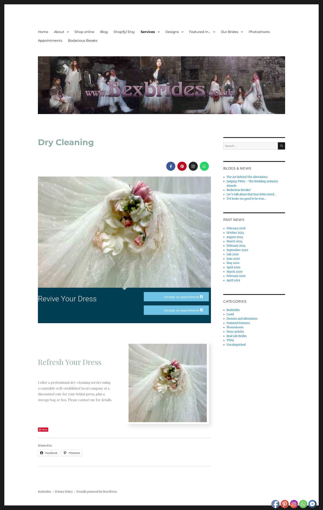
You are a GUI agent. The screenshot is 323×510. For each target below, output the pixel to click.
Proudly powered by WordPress (96, 492)
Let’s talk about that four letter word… (251, 194)
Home (43, 32)
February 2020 (236, 276)
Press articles (235, 331)
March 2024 (234, 241)
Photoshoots (259, 32)
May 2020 (233, 263)
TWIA (230, 340)
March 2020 (234, 271)
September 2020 (237, 250)
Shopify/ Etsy (124, 32)
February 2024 (236, 245)
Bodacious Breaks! (239, 190)
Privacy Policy (64, 492)
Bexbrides (233, 310)
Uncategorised (236, 344)
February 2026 (236, 228)
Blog (104, 32)
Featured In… (200, 32)
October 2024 (235, 232)
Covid (230, 314)
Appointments (50, 40)
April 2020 (233, 267)
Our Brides (229, 32)
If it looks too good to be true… (246, 198)
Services (148, 32)
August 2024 (235, 237)
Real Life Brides (237, 336)
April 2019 (233, 280)
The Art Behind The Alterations (247, 177)
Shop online (84, 32)
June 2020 (233, 258)
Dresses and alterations (242, 318)
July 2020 (233, 254)
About (59, 32)
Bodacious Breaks (82, 40)
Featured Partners (238, 323)
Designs (172, 32)
